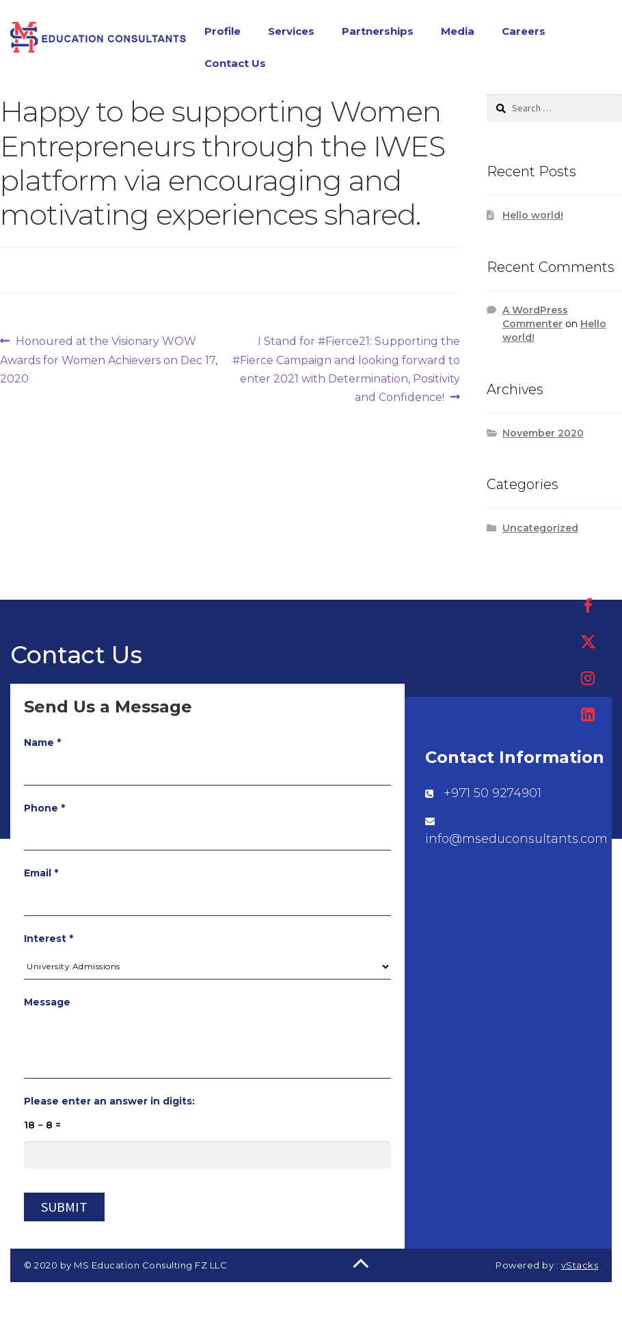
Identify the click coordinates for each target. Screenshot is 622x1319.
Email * (41, 876)
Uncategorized (540, 531)
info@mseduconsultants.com (516, 841)
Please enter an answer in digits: (109, 1104)
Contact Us (235, 64)
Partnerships (378, 32)
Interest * (48, 941)
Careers (523, 32)
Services (291, 32)
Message (47, 1005)
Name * (42, 745)
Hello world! (532, 218)
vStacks (580, 1267)
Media (457, 32)
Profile (222, 32)
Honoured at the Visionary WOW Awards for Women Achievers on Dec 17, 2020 (108, 361)
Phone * (44, 811)
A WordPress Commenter (535, 320)
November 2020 (543, 436)
